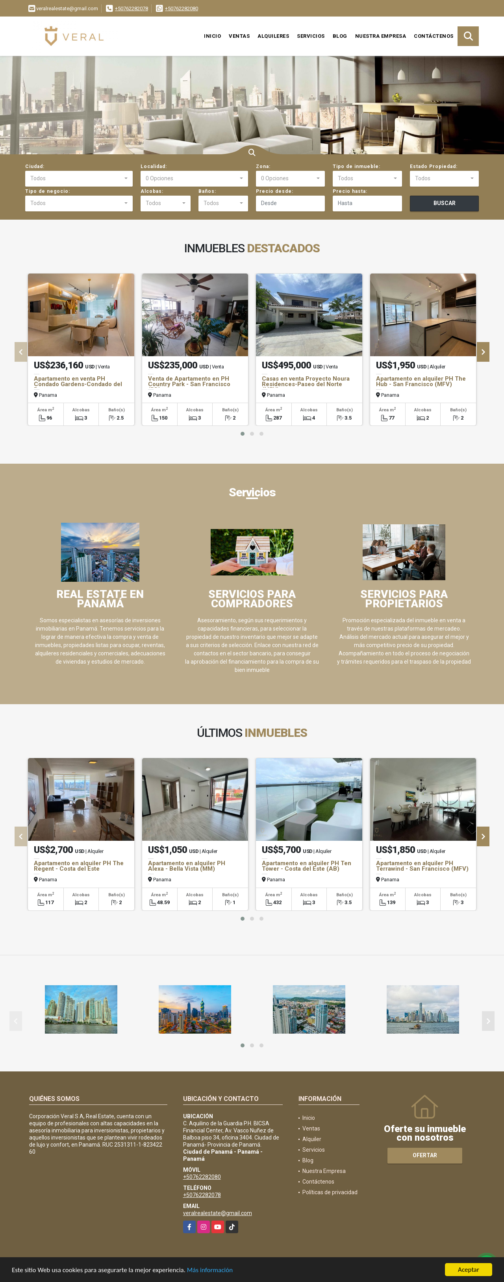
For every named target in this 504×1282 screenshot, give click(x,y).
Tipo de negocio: (47, 191)
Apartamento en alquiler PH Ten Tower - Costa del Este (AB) (306, 866)
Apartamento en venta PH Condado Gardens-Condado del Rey (78, 384)
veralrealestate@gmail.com (217, 1213)
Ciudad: (34, 166)
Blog (340, 36)
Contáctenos (434, 36)
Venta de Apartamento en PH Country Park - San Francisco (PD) (189, 384)
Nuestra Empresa (380, 36)
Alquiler (311, 1139)
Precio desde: (274, 191)
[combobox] (79, 179)
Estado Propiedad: (434, 166)
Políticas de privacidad (330, 1192)
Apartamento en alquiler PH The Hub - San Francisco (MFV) (421, 381)
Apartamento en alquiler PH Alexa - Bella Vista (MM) (186, 866)
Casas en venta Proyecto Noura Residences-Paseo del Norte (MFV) (306, 384)
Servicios (311, 36)
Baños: (207, 191)
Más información (210, 1271)
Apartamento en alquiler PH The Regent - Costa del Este (79, 866)
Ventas (239, 36)
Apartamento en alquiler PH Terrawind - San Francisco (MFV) (422, 866)
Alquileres (273, 36)
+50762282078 (131, 8)
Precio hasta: (350, 191)
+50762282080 (181, 8)
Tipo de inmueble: (356, 166)
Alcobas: (152, 191)
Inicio (212, 36)
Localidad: (154, 166)
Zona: (263, 166)
